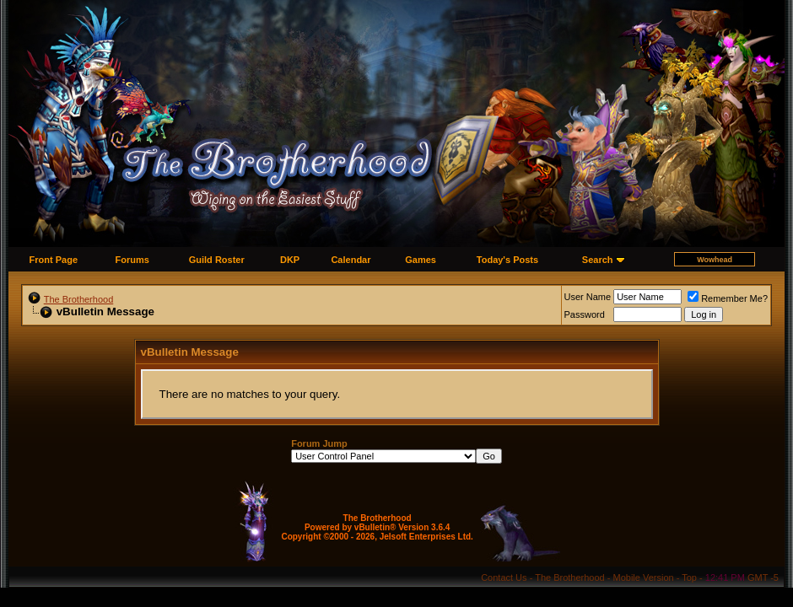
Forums (132, 260)
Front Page (54, 260)
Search (597, 260)
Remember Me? (728, 298)
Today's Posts (507, 260)
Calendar (350, 260)
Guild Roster (217, 260)
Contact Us (503, 577)
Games (420, 260)
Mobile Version (643, 577)
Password (584, 314)
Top (689, 577)
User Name (588, 297)
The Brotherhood (79, 299)
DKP (289, 260)
